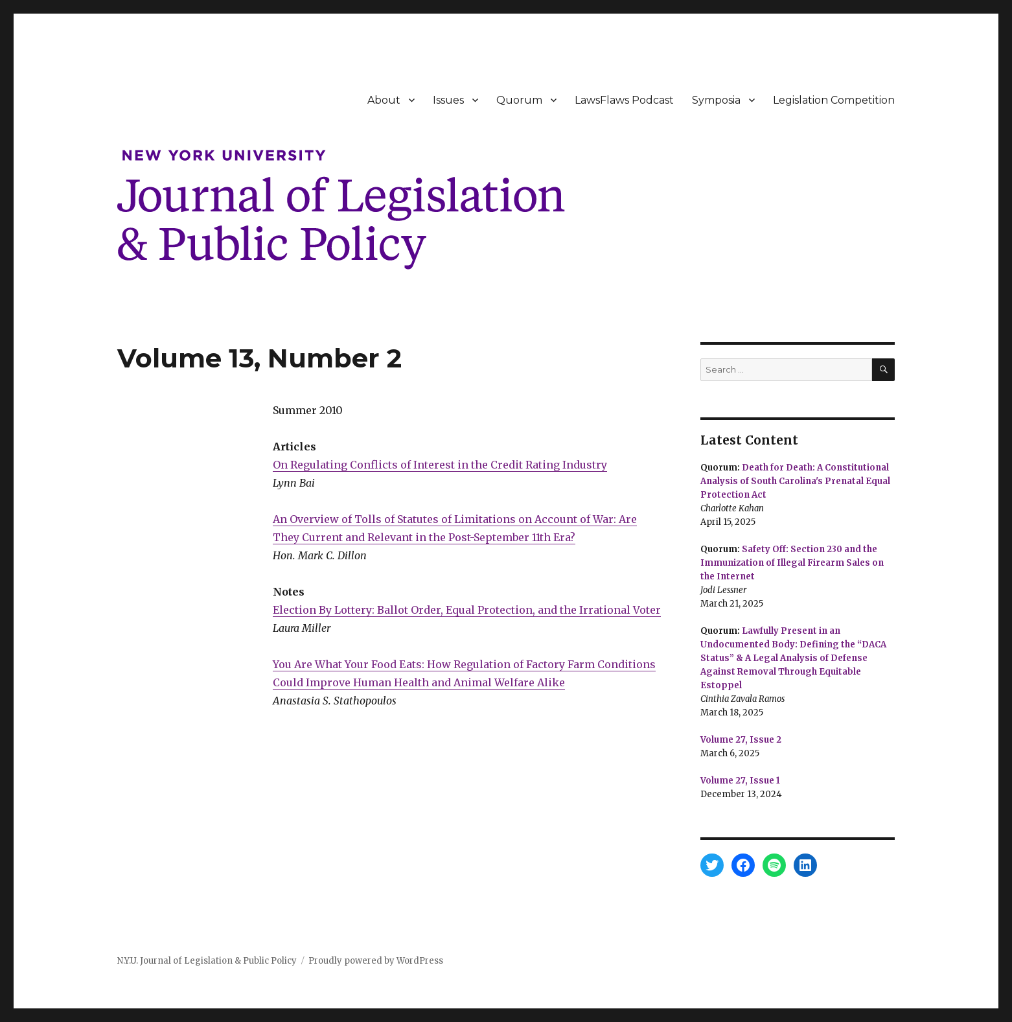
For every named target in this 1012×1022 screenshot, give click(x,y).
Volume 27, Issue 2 (740, 739)
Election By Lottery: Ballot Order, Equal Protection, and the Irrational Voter (467, 609)
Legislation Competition (834, 100)
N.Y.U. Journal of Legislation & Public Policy (207, 960)
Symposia (716, 100)
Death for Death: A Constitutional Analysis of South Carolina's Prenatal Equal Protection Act (795, 481)
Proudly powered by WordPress (375, 960)
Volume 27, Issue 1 (740, 780)
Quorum (519, 100)
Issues (448, 100)
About (383, 100)
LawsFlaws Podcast (624, 100)
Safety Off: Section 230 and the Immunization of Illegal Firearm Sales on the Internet (792, 563)
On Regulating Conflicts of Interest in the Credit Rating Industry (440, 464)
